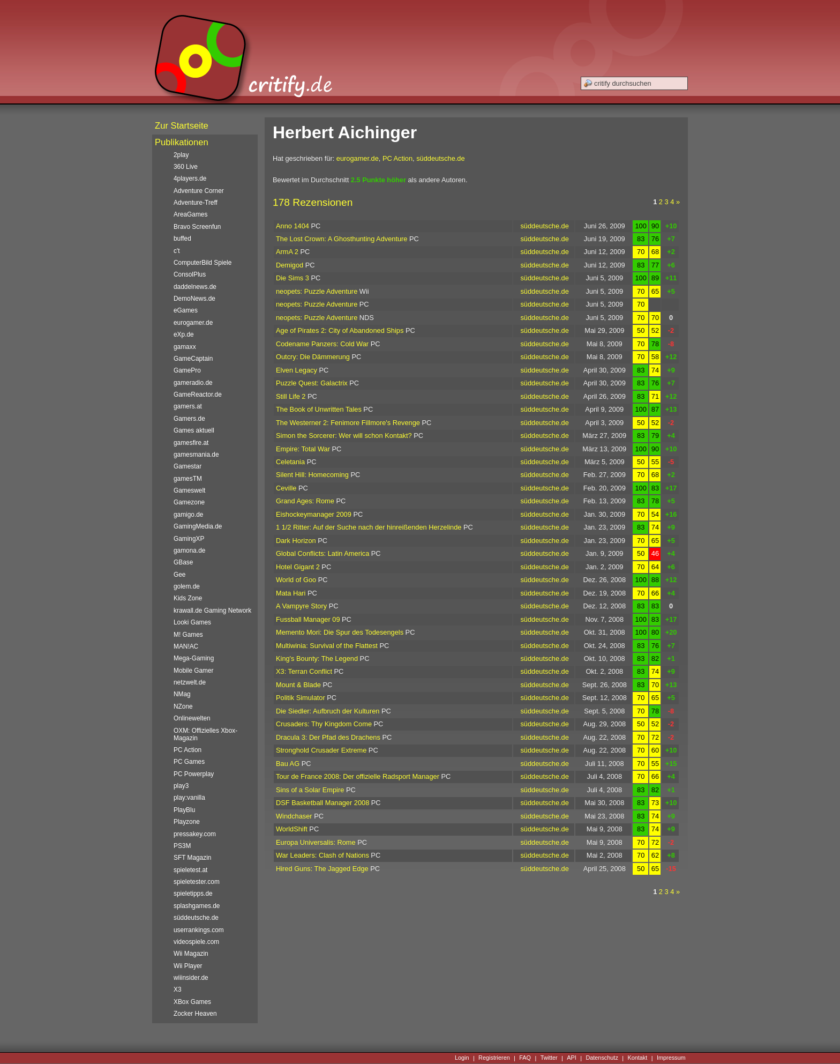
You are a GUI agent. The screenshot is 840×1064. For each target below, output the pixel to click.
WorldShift (292, 829)
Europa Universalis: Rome (316, 842)
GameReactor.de (198, 394)
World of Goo (296, 580)
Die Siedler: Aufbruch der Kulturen (327, 711)
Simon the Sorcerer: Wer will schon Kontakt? (344, 435)
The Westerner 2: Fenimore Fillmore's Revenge (348, 423)
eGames (186, 310)
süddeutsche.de (440, 158)
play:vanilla (189, 797)
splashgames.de (197, 906)
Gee (179, 574)
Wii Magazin (191, 953)
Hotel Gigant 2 (298, 567)
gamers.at (188, 406)
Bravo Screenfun (197, 226)
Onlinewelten (192, 718)
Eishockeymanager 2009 (313, 514)
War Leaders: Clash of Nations (322, 855)
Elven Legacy (296, 370)
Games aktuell (194, 430)
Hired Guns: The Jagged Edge (322, 869)
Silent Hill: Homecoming (312, 475)
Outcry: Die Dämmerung (313, 357)
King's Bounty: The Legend (317, 658)
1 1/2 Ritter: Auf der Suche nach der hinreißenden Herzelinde (368, 527)
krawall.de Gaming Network (212, 610)
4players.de (190, 178)
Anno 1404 (292, 226)
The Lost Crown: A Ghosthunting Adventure (341, 239)
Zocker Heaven (195, 1013)
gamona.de (189, 550)
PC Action (397, 158)
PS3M (182, 846)
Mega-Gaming (194, 658)
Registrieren (494, 1058)
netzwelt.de (190, 682)
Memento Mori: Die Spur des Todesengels (339, 632)
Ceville (286, 488)
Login (462, 1058)
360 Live (186, 166)
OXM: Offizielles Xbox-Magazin (205, 734)
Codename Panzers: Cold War (322, 344)
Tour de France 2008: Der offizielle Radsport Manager (357, 776)
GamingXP (189, 538)
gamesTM (188, 478)
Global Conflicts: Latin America (322, 553)
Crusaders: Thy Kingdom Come (324, 724)
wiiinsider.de (191, 977)
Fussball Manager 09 (308, 619)
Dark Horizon (296, 541)
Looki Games (192, 622)
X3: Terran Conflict (304, 671)
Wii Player (188, 966)
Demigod (289, 265)
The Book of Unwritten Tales (319, 409)
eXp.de (184, 334)
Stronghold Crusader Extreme (321, 750)
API (571, 1058)
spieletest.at (190, 870)
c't (177, 251)
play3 (181, 786)
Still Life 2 (290, 396)
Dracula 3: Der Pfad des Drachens (328, 737)
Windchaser (294, 816)
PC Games (189, 761)
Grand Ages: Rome (305, 501)
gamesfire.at (191, 443)
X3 (178, 989)
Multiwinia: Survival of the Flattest (327, 646)
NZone (183, 706)
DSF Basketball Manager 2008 (322, 803)
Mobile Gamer (194, 670)
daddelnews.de (195, 287)
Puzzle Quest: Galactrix (312, 383)
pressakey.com (195, 834)
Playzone (187, 821)
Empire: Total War (303, 449)
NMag (182, 694)
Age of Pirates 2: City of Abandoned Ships (339, 330)
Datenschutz (602, 1058)
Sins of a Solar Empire (310, 790)
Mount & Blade (298, 685)
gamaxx (185, 347)
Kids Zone (188, 598)
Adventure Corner (199, 191)
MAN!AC (186, 646)
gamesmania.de (196, 454)
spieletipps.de (193, 893)
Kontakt (637, 1058)
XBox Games (192, 1002)
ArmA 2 (287, 252)
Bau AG (287, 764)
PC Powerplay (194, 774)
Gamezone (189, 502)
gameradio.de (193, 382)
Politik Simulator (300, 698)
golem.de (187, 586)
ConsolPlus (190, 274)
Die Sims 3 (292, 278)
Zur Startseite (181, 126)
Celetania (290, 462)
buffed (182, 238)
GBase (183, 562)
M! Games (188, 634)
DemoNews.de (194, 298)
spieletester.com (197, 882)
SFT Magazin (192, 857)
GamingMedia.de (198, 526)
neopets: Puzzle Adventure (316, 291)
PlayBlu (184, 810)
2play (181, 155)
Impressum (671, 1058)
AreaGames (190, 214)
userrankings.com (199, 930)
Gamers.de (189, 418)
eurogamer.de (357, 158)
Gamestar (187, 466)
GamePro (187, 370)
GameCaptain (193, 358)
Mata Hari (290, 593)
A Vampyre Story (301, 606)
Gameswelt (189, 490)
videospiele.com (196, 942)
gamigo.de (188, 514)
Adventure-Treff (196, 202)
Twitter (549, 1058)
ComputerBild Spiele (202, 262)
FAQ (525, 1058)
